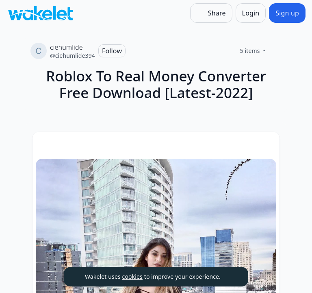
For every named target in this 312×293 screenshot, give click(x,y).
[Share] (211, 13)
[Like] (275, 50)
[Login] (251, 13)
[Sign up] (287, 13)
